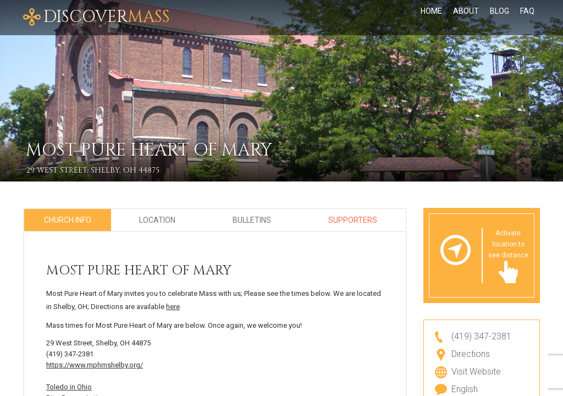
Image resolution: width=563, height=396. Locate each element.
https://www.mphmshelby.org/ (94, 365)
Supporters (352, 220)
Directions (470, 354)
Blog (499, 11)
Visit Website (476, 371)
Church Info (67, 220)
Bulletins (252, 220)
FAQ (527, 11)
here (173, 306)
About (466, 11)
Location (157, 220)
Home (431, 11)
